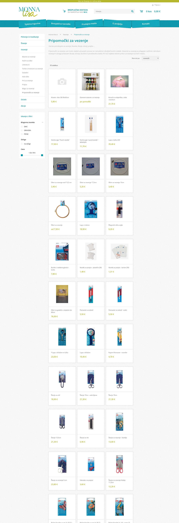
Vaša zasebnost (24, 507)
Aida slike (25, 76)
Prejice (24, 84)
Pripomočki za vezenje (30, 92)
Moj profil (22, 497)
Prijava (157, 5)
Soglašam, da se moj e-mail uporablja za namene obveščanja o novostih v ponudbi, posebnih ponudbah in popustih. (138, 508)
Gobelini (25, 72)
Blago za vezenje (28, 88)
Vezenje (24, 49)
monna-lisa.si (53, 34)
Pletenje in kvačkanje (30, 37)
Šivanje (24, 43)
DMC (26, 126)
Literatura (25, 65)
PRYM (26, 134)
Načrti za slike (27, 61)
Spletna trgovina (32, 24)
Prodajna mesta (89, 24)
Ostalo (23, 99)
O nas (55, 497)
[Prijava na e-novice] (155, 500)
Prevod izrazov (93, 500)
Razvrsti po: (136, 58)
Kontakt (146, 23)
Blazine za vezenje (28, 57)
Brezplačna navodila (60, 23)
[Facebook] (144, 474)
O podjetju (117, 23)
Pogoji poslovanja (25, 500)
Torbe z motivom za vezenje (32, 69)
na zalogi (27, 144)
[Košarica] (150, 11)
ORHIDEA (27, 130)
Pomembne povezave (96, 504)
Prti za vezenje (27, 80)
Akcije (23, 106)
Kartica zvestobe (25, 504)
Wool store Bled (94, 507)
